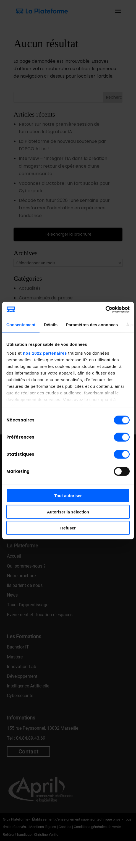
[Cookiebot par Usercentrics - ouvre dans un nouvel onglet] (105, 309)
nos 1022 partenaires (45, 352)
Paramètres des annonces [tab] (92, 324)
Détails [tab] (50, 324)
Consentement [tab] (20, 324)
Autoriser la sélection (68, 511)
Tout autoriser (68, 495)
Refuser (68, 528)
